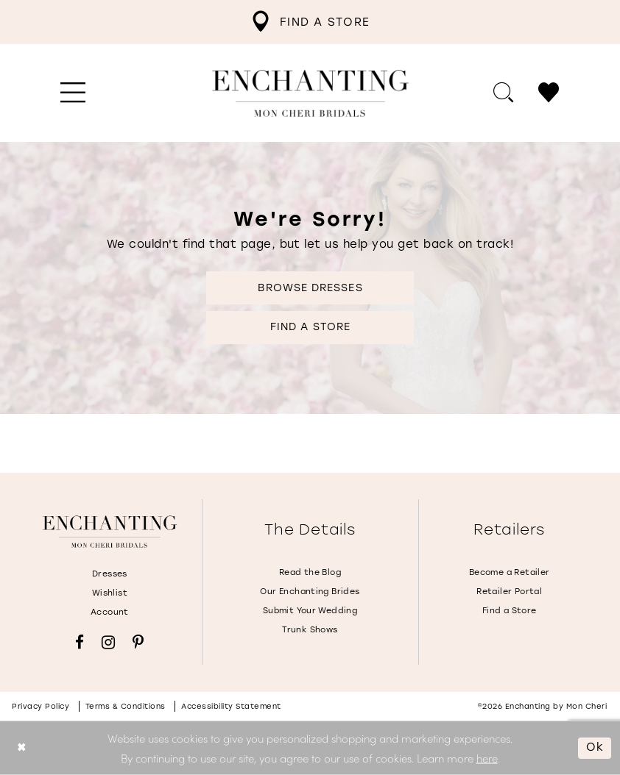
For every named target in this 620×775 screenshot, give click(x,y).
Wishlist (109, 593)
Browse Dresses (310, 288)
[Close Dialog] (22, 748)
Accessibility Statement (231, 706)
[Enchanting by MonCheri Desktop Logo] (310, 93)
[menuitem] (310, 22)
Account (110, 612)
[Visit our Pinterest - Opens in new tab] (138, 642)
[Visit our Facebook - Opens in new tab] (79, 642)
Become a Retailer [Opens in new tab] (509, 572)
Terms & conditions (125, 706)
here (487, 757)
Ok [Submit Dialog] (595, 747)
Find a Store (310, 327)
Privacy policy (40, 706)
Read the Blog (310, 572)
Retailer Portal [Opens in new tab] (509, 591)
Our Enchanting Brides (309, 591)
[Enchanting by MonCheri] (109, 531)
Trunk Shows (309, 630)
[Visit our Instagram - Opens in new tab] (108, 642)
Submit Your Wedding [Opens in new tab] (310, 610)
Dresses (109, 574)
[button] (73, 93)
